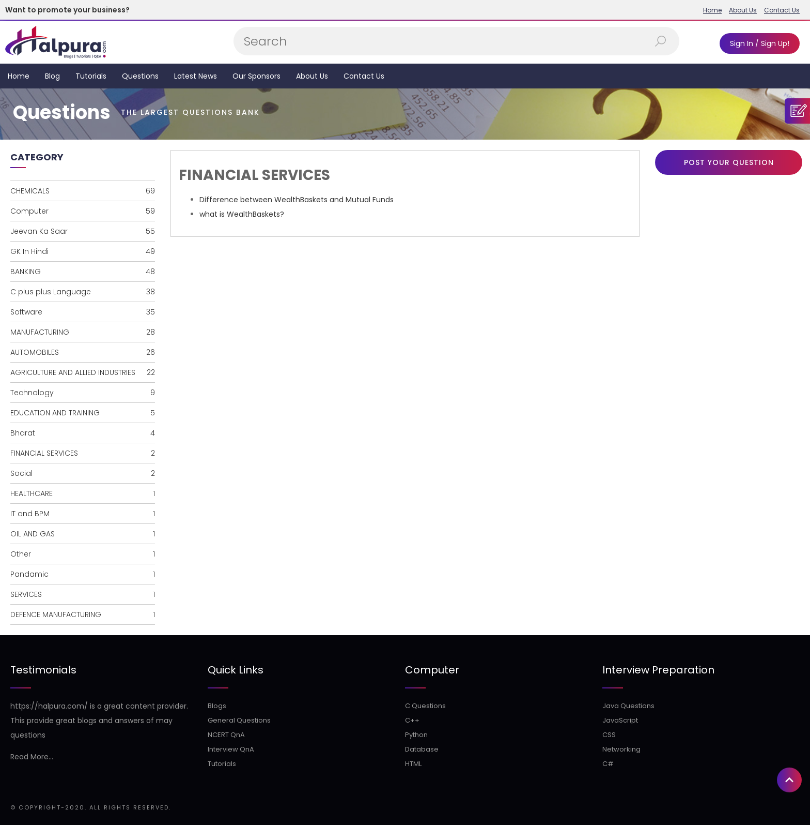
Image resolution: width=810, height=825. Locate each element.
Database (422, 749)
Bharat (82, 433)
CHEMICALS (82, 191)
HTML (413, 764)
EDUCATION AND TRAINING (82, 413)
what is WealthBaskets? (241, 214)
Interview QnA (231, 749)
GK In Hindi (82, 251)
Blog (52, 76)
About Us (743, 10)
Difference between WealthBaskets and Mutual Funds (296, 199)
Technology (82, 392)
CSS (609, 735)
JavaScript (620, 720)
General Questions (239, 720)
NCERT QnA (226, 735)
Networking (621, 749)
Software (82, 312)
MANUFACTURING (82, 332)
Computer (82, 211)
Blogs (217, 706)
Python (416, 735)
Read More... (31, 757)
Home (712, 10)
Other (82, 554)
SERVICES (82, 594)
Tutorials (90, 76)
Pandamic (82, 574)
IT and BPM (82, 513)
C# (608, 764)
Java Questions (628, 706)
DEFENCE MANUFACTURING (82, 614)
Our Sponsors (256, 76)
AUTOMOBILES (82, 352)
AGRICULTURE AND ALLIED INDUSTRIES (82, 372)
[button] (789, 669)
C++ (412, 720)
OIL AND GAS (82, 534)
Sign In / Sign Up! (759, 43)
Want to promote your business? (67, 10)
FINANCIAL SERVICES (82, 453)
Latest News (195, 76)
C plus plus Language (82, 291)
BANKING (82, 271)
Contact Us (782, 10)
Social (82, 473)
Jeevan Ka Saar (82, 231)
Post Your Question (729, 162)
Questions (140, 76)
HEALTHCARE (82, 493)
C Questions (425, 706)
